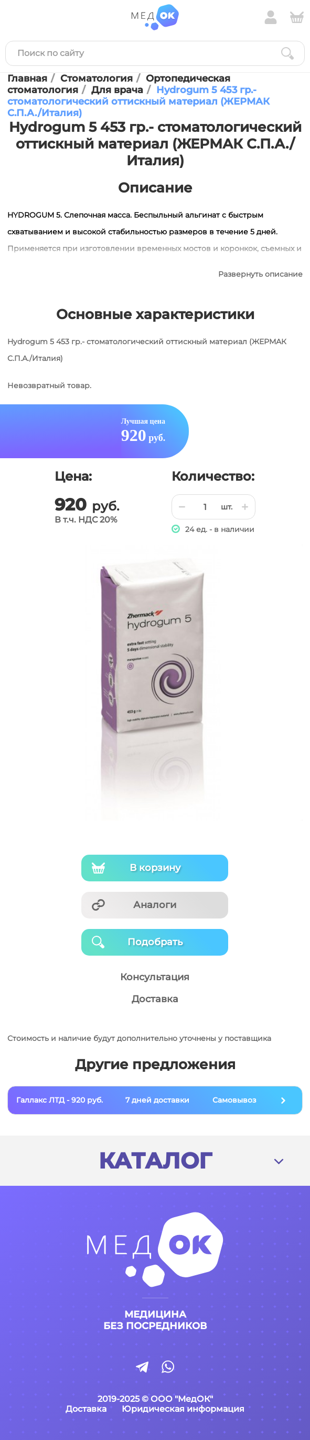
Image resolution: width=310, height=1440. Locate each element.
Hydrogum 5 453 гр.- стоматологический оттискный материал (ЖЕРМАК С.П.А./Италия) (138, 101)
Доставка (155, 999)
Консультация (154, 977)
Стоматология (96, 78)
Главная (27, 78)
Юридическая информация (183, 1409)
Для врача (117, 90)
